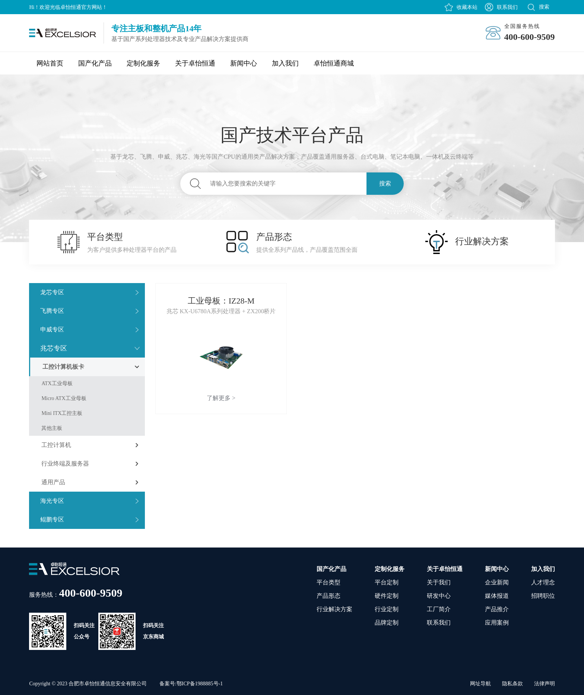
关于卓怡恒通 (195, 63)
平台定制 (387, 582)
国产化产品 (95, 63)
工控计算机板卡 (63, 367)
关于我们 (439, 582)
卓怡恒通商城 (334, 63)
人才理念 (543, 582)
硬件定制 (387, 596)
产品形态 (328, 596)
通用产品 (53, 482)
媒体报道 (497, 596)
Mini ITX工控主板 (61, 413)
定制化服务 (143, 63)
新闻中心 (243, 63)
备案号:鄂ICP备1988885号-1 (191, 683)
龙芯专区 (52, 292)
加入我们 (285, 63)
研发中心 (439, 596)
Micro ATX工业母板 (63, 398)
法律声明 (544, 683)
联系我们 (507, 7)
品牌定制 (387, 622)
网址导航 (480, 683)
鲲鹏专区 (52, 519)
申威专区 (52, 329)
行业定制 (387, 609)
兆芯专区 (53, 348)
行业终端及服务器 (65, 463)
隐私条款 (512, 683)
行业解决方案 (334, 609)
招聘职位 (543, 596)
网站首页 (49, 63)
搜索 (385, 183)
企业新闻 (497, 582)
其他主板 (51, 428)
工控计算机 (56, 445)
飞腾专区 (52, 311)
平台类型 (328, 582)
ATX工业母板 (56, 383)
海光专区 (52, 501)
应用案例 (497, 622)
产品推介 (497, 609)
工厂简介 (439, 609)
